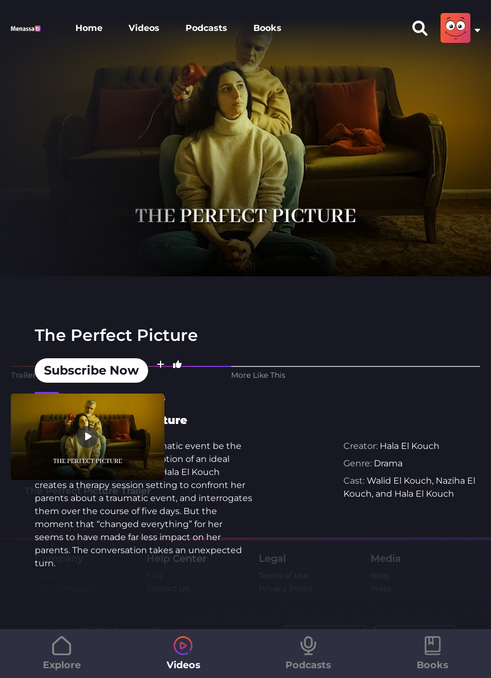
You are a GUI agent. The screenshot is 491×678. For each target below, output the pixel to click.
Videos (144, 28)
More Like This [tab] (258, 375)
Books (267, 28)
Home (89, 28)
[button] (160, 370)
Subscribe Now (91, 370)
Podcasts (206, 28)
